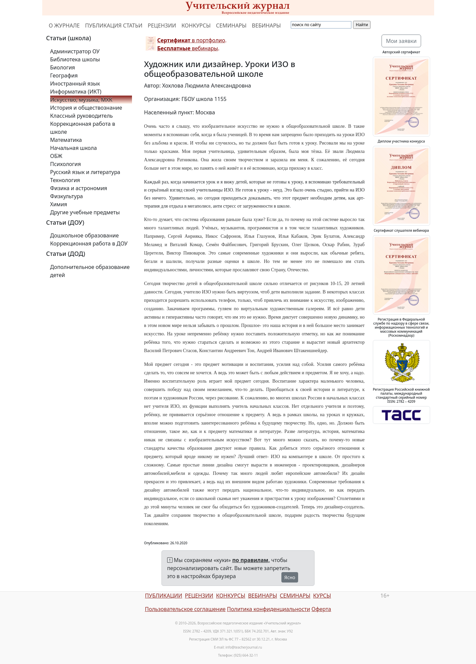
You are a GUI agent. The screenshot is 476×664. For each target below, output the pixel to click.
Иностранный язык (75, 83)
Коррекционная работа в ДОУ (89, 243)
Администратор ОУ (75, 51)
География (64, 75)
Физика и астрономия (78, 188)
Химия (58, 204)
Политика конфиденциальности (268, 609)
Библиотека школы (75, 59)
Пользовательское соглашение (185, 609)
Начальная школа (73, 148)
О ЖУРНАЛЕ (64, 25)
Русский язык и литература (85, 172)
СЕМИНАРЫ (231, 25)
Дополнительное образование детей (90, 271)
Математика (66, 140)
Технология (65, 180)
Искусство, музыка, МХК (81, 99)
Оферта (321, 609)
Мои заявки (401, 41)
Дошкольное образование (84, 235)
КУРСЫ (322, 595)
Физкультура (66, 196)
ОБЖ (56, 156)
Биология (62, 67)
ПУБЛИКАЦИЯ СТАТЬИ (113, 25)
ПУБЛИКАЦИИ (163, 595)
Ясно (289, 577)
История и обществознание (86, 107)
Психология (65, 164)
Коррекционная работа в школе (82, 127)
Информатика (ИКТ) (75, 91)
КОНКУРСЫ (196, 25)
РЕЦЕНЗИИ (162, 25)
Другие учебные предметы (85, 212)
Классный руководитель (81, 115)
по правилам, (251, 560)
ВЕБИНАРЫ (266, 25)
